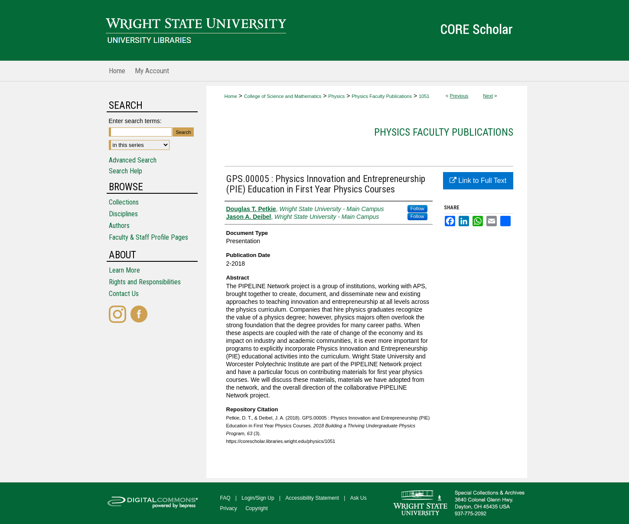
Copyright (256, 508)
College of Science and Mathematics (283, 96)
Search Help (125, 171)
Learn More (124, 270)
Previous (459, 95)
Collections (124, 202)
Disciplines (123, 214)
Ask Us (358, 498)
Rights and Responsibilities (145, 282)
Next (488, 95)
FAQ (225, 498)
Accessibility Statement (312, 498)
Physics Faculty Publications (382, 96)
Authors (119, 225)
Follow (417, 208)
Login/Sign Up (257, 498)
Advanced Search (132, 160)
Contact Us (124, 294)
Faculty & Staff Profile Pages (148, 237)
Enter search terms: (135, 120)
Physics (336, 96)
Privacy (228, 508)
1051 (424, 96)
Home (231, 96)
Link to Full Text (478, 180)
